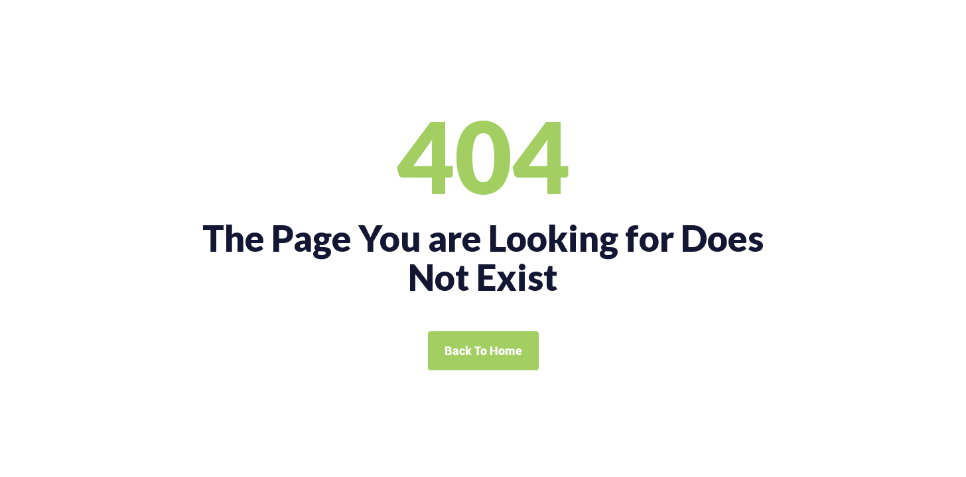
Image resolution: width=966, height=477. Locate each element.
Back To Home (483, 350)
